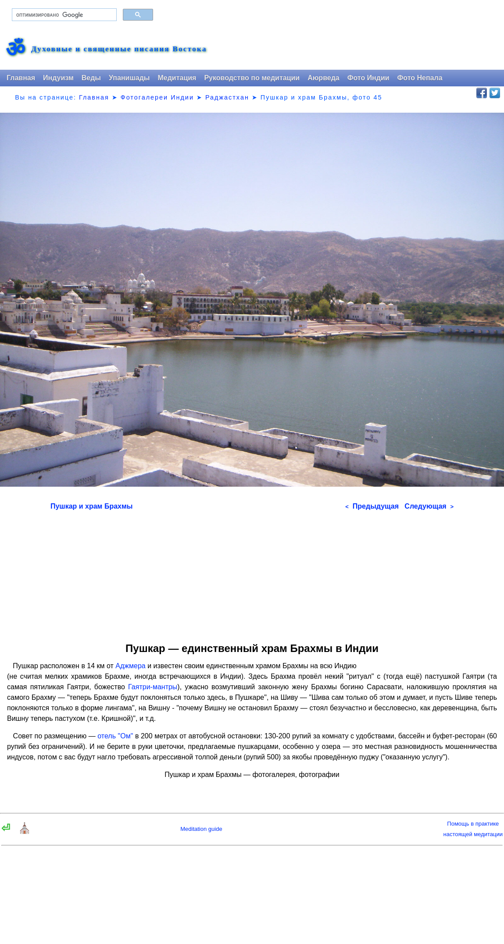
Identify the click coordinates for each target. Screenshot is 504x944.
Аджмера (130, 666)
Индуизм (58, 78)
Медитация (176, 78)
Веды (91, 78)
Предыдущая (372, 506)
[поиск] (63, 15)
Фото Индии (368, 78)
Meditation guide (201, 829)
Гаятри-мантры (152, 687)
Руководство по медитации (252, 78)
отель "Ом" (115, 736)
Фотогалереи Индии (157, 97)
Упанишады (129, 78)
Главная (21, 78)
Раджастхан (227, 97)
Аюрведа (323, 78)
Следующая (429, 506)
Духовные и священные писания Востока (119, 49)
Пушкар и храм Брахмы (91, 506)
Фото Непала (420, 78)
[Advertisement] (252, 573)
